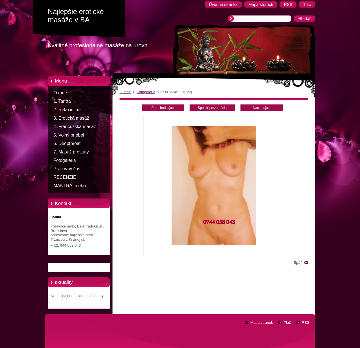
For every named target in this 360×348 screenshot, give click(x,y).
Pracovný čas (66, 168)
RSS (305, 322)
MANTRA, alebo (69, 185)
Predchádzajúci (162, 108)
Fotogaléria (64, 160)
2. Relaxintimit (67, 109)
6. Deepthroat (66, 143)
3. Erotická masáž (71, 118)
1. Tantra (62, 101)
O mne (60, 92)
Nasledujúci (261, 108)
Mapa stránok (261, 322)
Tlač (287, 322)
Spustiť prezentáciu (212, 108)
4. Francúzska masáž (74, 126)
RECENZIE (64, 177)
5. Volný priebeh (69, 135)
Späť (298, 262)
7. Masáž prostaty (71, 152)
